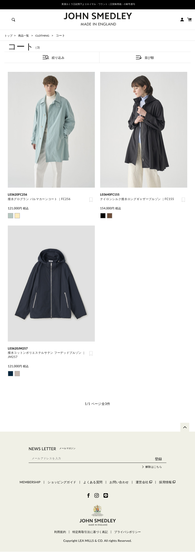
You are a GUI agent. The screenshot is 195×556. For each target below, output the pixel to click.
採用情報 (167, 486)
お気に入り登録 (91, 200)
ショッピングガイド (62, 486)
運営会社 (144, 486)
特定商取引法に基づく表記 (90, 536)
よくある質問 (92, 486)
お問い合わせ (119, 486)
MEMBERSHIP (30, 486)
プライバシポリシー (127, 536)
